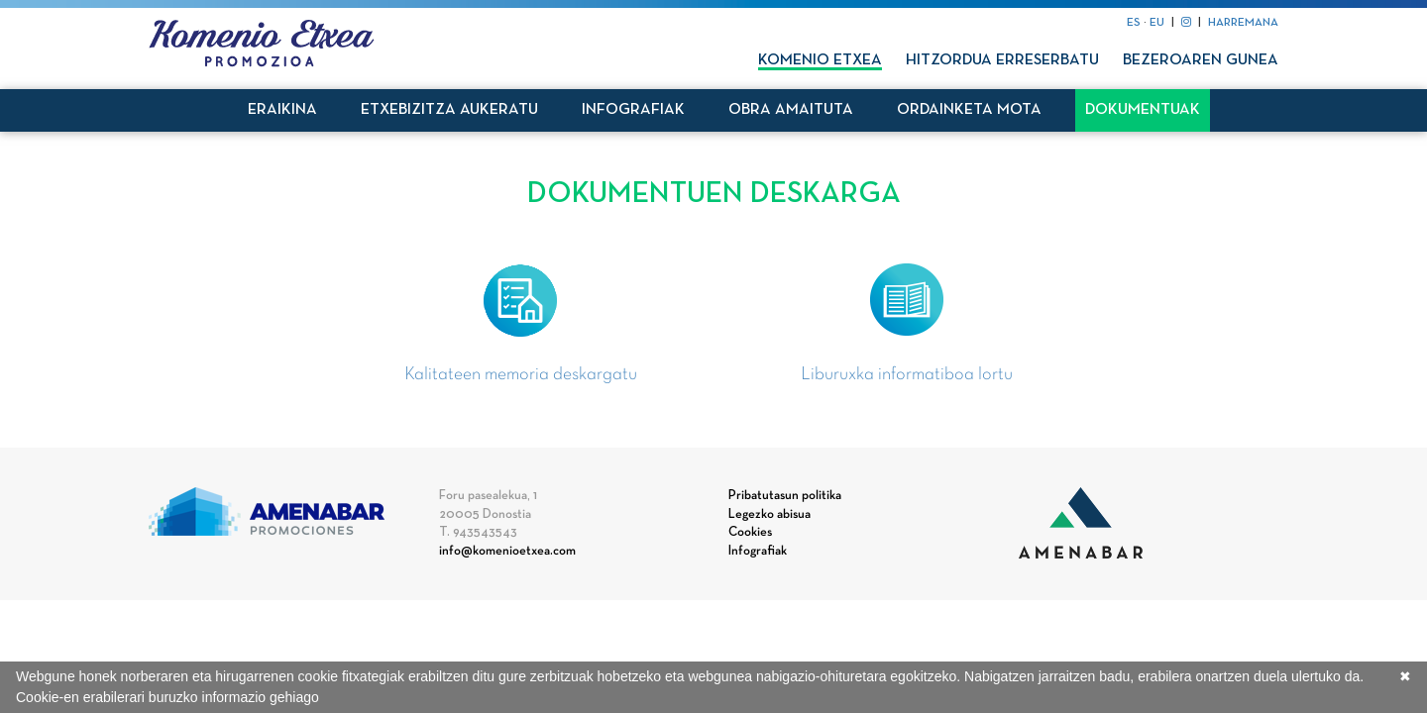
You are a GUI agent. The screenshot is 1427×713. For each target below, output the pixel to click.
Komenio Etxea (820, 60)
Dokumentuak (1142, 110)
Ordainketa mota (969, 110)
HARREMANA (1243, 23)
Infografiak (633, 110)
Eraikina (282, 110)
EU (1157, 23)
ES (1134, 23)
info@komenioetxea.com (507, 552)
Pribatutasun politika (784, 496)
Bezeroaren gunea (1200, 60)
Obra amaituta (790, 110)
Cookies (750, 533)
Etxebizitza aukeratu (449, 110)
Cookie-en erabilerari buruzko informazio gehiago (167, 697)
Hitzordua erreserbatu (1002, 60)
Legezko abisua (769, 515)
